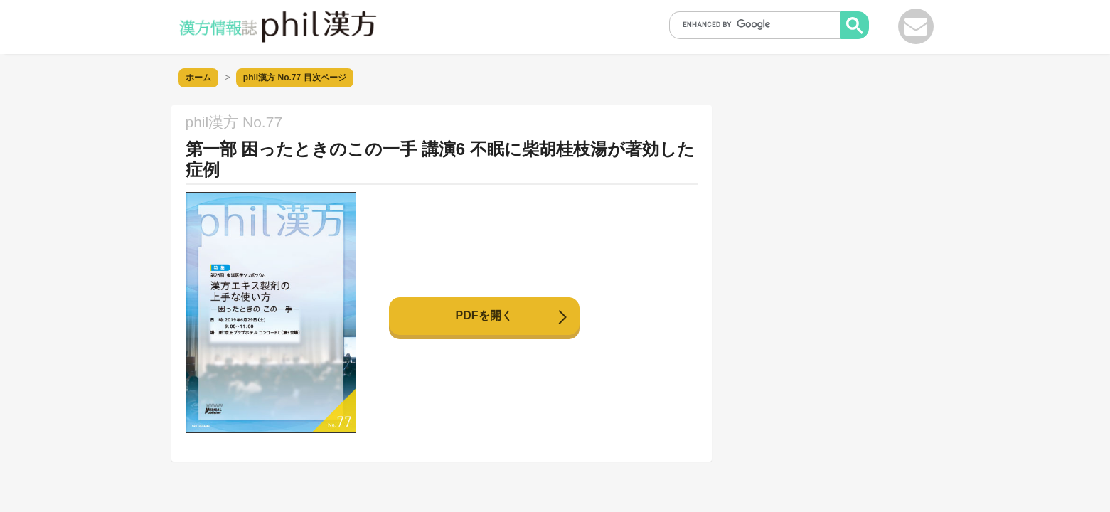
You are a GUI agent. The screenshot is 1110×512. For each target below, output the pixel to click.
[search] (759, 24)
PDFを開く (484, 315)
